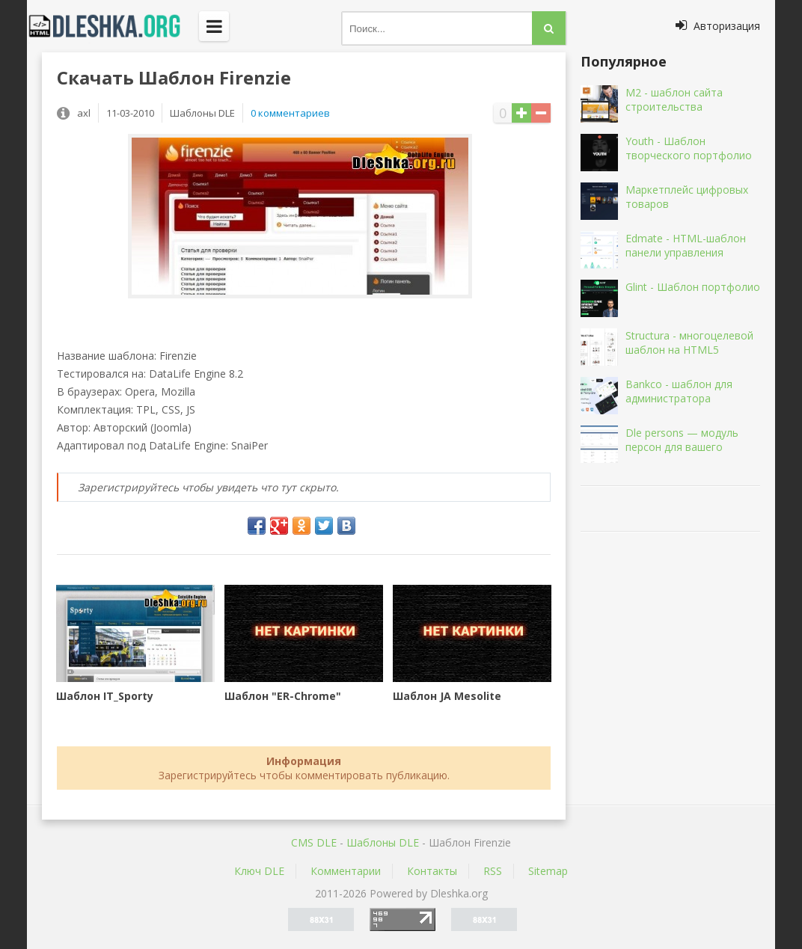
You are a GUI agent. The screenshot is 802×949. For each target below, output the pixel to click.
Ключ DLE (259, 871)
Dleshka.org (113, 26)
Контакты (432, 871)
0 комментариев (290, 113)
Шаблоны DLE (382, 842)
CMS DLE (314, 842)
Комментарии (345, 871)
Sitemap (548, 871)
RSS (492, 871)
